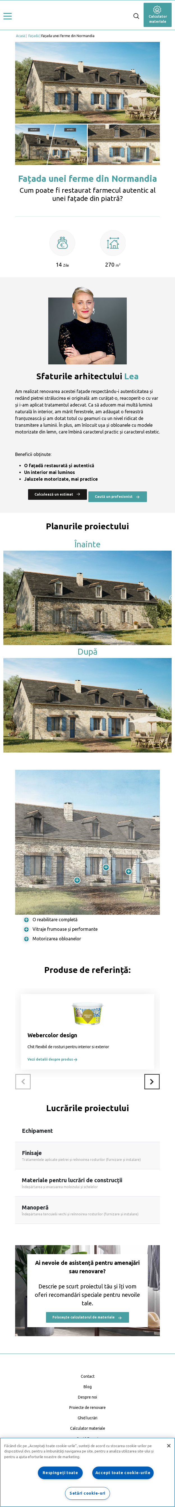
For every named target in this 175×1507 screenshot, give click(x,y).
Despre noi (87, 1397)
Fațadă (33, 36)
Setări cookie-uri (87, 1493)
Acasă (20, 36)
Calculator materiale (158, 15)
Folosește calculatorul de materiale (87, 1317)
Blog (88, 1387)
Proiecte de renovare (87, 1407)
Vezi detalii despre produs (52, 1059)
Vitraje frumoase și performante (65, 929)
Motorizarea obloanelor (57, 938)
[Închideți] (169, 1446)
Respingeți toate (60, 1472)
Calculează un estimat (57, 494)
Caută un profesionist (118, 496)
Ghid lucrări (87, 1418)
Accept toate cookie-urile (123, 1472)
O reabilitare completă (55, 919)
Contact (88, 1376)
